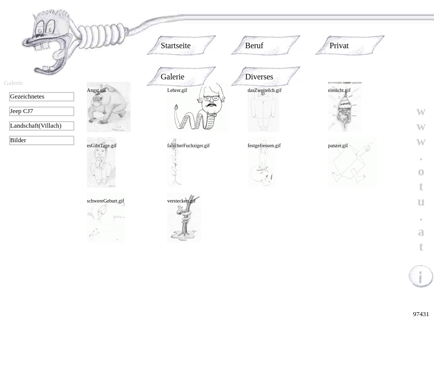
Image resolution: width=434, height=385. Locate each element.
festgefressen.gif (264, 145)
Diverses (259, 76)
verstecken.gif (181, 201)
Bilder (18, 140)
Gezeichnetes (27, 96)
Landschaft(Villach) (35, 125)
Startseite (176, 45)
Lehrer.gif (177, 90)
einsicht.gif (339, 90)
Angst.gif (96, 90)
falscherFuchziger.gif (188, 145)
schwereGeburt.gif (105, 201)
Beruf (254, 45)
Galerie (172, 76)
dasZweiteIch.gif (264, 90)
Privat (339, 45)
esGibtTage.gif (102, 145)
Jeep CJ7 (21, 111)
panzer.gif (338, 145)
